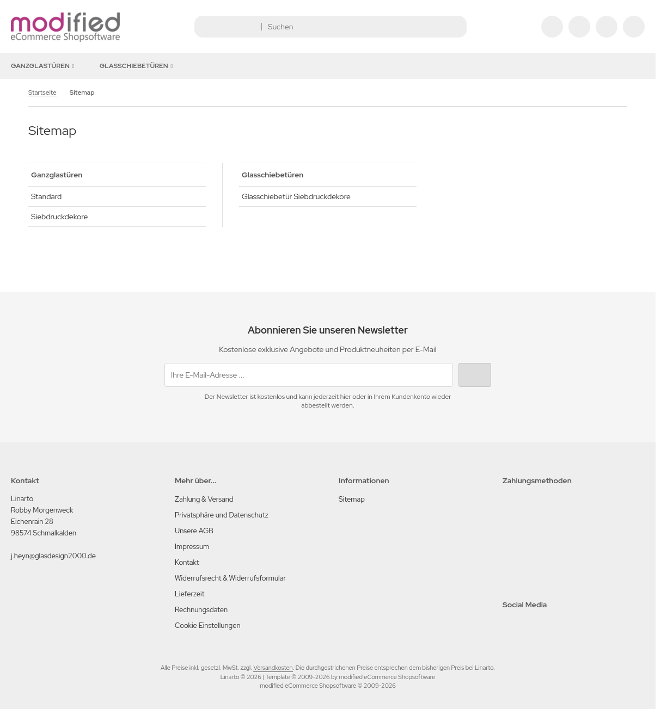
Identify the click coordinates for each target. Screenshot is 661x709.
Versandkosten (272, 667)
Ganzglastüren (44, 65)
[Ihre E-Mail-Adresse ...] (308, 375)
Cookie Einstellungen (208, 625)
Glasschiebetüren (138, 65)
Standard (46, 196)
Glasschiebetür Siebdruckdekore (296, 196)
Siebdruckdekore (59, 216)
